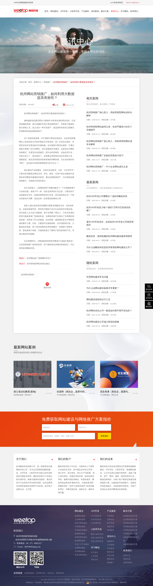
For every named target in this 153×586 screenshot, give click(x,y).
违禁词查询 (127, 562)
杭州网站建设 (29, 573)
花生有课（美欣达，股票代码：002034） (121, 391)
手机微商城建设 (81, 530)
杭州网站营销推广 (28, 275)
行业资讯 (110, 548)
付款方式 (94, 559)
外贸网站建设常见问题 (97, 277)
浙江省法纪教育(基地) (25, 391)
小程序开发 (75, 11)
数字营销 (110, 523)
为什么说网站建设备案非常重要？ (102, 288)
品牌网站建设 (80, 548)
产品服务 (85, 11)
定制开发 (110, 519)
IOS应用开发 (96, 523)
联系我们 (134, 11)
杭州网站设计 (41, 573)
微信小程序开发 (97, 534)
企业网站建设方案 (130, 519)
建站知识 (110, 552)
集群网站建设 (80, 541)
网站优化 (110, 559)
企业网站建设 (80, 519)
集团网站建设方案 (130, 516)
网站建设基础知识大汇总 (98, 299)
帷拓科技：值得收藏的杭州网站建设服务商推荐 (109, 236)
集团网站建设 (80, 516)
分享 (55, 105)
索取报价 (149, 305)
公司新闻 (110, 545)
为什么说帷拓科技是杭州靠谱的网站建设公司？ (109, 247)
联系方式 (126, 555)
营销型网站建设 (81, 537)
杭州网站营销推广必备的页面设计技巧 (104, 155)
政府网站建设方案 (130, 523)
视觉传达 (110, 526)
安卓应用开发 (96, 519)
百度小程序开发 (97, 538)
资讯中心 (115, 11)
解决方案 (105, 11)
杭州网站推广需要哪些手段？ (39, 258)
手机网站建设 (80, 526)
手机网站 (110, 516)
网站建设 (54, 11)
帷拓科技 (123, 582)
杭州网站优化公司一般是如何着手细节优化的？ (109, 310)
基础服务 (110, 530)
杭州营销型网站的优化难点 (38, 264)
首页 (46, 11)
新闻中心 (38, 82)
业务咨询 (149, 296)
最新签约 (110, 541)
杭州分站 (51, 573)
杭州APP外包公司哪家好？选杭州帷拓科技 (106, 196)
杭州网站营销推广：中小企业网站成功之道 (107, 166)
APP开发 (64, 11)
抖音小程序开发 (97, 541)
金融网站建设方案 (130, 544)
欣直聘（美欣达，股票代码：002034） (76, 391)
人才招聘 (94, 556)
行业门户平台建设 (82, 544)
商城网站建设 (80, 534)
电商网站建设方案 (130, 526)
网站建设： (116, 582)
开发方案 (110, 555)
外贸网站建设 (80, 551)
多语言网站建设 (81, 555)
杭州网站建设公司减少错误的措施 (102, 322)
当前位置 (23, 82)
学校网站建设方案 (130, 534)
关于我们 (94, 552)
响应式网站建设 (81, 523)
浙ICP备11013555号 (105, 579)
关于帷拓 (125, 11)
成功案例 (95, 11)
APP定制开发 (96, 516)
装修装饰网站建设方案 (131, 539)
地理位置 (126, 559)
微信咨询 (149, 287)
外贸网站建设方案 (130, 530)
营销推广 (47, 82)
